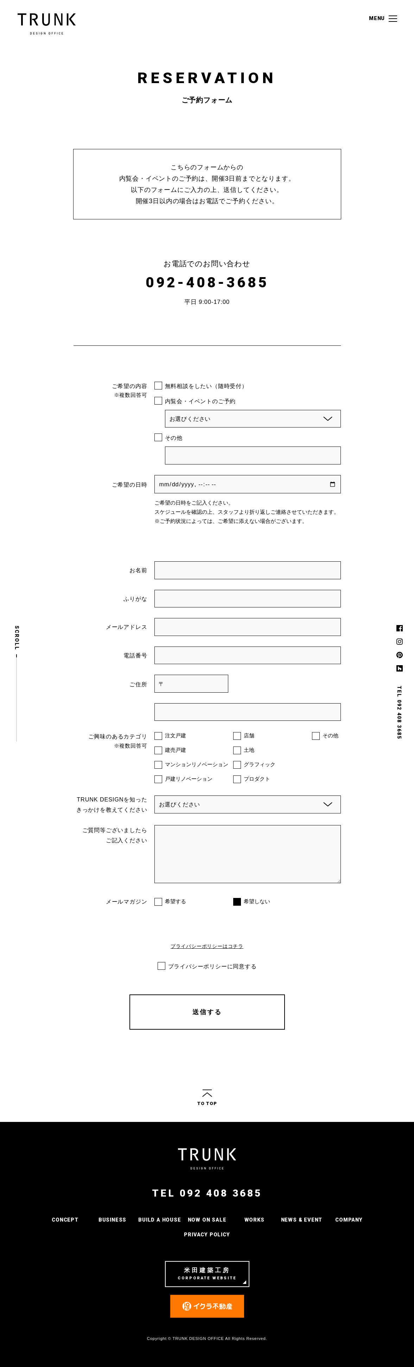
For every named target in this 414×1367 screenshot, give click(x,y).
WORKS (254, 1220)
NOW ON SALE (207, 1220)
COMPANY (349, 1220)
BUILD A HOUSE (159, 1220)
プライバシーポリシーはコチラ (207, 946)
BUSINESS (112, 1220)
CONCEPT (65, 1220)
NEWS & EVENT (302, 1220)
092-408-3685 (207, 282)
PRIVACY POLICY (207, 1235)
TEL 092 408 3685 (207, 1193)
